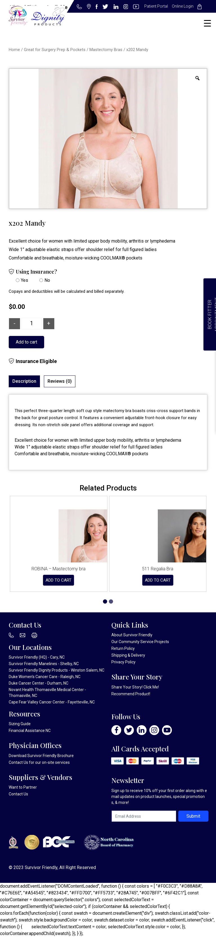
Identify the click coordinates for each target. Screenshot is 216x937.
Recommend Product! (130, 694)
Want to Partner (23, 787)
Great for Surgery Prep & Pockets (55, 49)
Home (14, 49)
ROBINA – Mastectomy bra (59, 568)
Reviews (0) (60, 381)
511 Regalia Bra (157, 568)
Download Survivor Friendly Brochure (41, 755)
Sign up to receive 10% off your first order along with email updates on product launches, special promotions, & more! (159, 796)
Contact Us (18, 762)
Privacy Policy (123, 662)
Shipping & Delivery (128, 655)
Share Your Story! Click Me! (135, 687)
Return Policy (123, 648)
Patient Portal (156, 6)
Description (24, 381)
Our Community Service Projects (140, 641)
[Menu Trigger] (207, 23)
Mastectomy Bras (105, 49)
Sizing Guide (20, 724)
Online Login (183, 6)
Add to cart (26, 342)
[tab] (24, 381)
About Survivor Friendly (131, 635)
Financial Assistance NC (30, 730)
